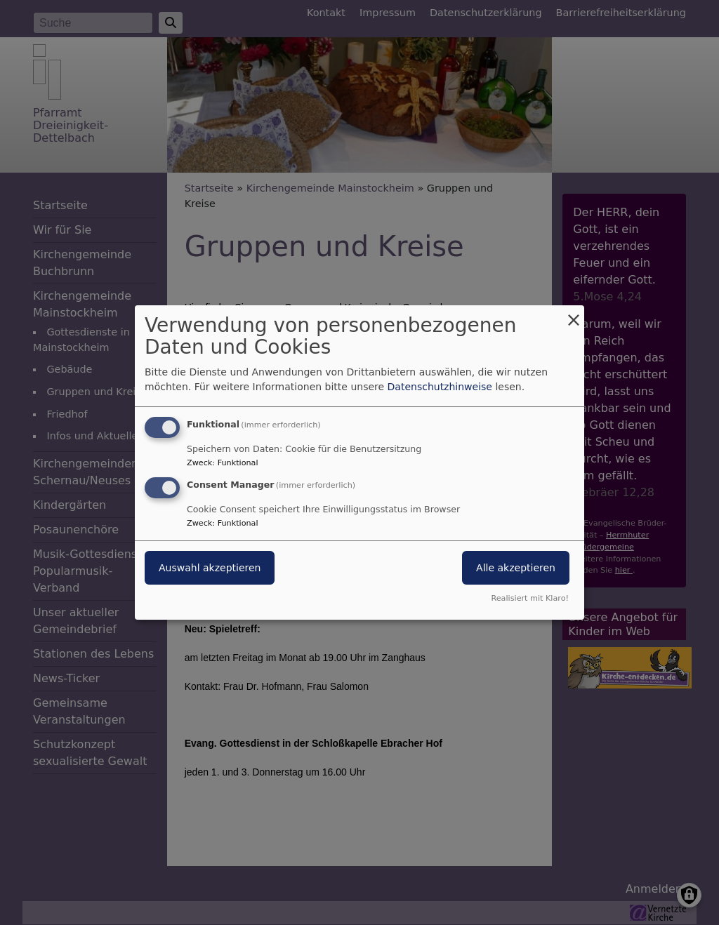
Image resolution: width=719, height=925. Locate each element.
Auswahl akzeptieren (209, 567)
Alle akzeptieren (515, 567)
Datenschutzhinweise (440, 386)
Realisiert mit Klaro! (530, 598)
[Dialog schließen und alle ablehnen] (573, 314)
